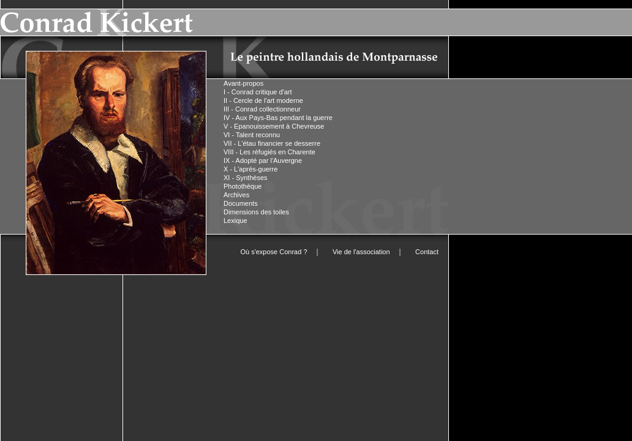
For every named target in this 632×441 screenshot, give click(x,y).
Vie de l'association (361, 251)
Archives (236, 194)
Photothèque (242, 186)
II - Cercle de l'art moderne (263, 100)
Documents (241, 203)
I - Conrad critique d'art (258, 92)
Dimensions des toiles (256, 212)
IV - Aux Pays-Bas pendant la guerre (278, 117)
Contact (426, 251)
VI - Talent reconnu (252, 134)
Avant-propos (243, 83)
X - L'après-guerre (250, 169)
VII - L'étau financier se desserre (272, 143)
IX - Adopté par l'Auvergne (263, 160)
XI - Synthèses (246, 177)
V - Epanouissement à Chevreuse (274, 126)
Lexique (235, 220)
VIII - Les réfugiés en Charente (269, 152)
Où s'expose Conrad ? (273, 251)
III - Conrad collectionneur (262, 109)
